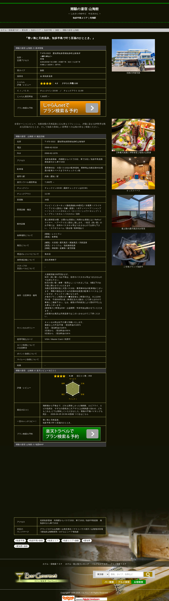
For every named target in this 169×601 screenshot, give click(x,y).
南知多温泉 (48, 76)
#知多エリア (52, 540)
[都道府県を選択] (102, 574)
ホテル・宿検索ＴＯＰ (53, 564)
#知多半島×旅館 (36, 540)
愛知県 (25, 30)
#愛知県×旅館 (22, 546)
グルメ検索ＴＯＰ (118, 564)
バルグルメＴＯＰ (100, 564)
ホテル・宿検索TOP (10, 30)
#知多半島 (20, 540)
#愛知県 (86, 540)
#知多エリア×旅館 (71, 540)
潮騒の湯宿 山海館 (71, 30)
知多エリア (36, 30)
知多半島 (48, 30)
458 (90, 376)
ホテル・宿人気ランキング (77, 564)
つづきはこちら (81, 414)
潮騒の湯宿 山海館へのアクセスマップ (60, 482)
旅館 (57, 30)
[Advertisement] (133, 98)
